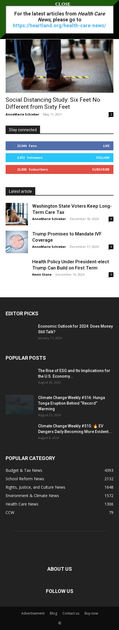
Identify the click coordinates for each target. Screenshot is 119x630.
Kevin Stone (42, 274)
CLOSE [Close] (59, 4)
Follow (102, 157)
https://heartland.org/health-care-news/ (59, 25)
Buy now (91, 613)
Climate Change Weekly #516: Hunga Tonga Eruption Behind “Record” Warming (71, 403)
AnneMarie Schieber (22, 114)
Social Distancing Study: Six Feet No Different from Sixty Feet (53, 103)
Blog (53, 613)
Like (106, 146)
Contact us (70, 613)
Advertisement (33, 613)
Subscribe (100, 169)
